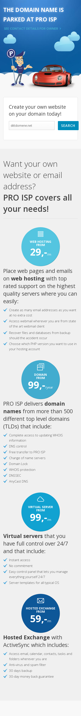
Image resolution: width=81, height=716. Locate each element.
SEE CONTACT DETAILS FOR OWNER (31, 28)
